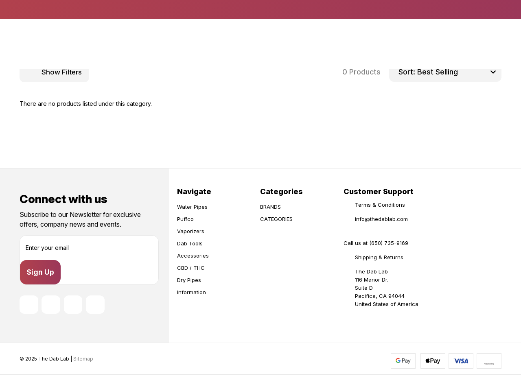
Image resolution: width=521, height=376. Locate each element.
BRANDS (270, 206)
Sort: (406, 72)
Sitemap (83, 359)
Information (191, 292)
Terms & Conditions (380, 204)
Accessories (193, 255)
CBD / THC (191, 268)
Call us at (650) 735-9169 (376, 243)
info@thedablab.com (381, 219)
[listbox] (458, 72)
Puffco (185, 219)
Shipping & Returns (379, 257)
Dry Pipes (189, 280)
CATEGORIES (276, 219)
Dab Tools (190, 243)
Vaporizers (190, 231)
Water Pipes (192, 206)
